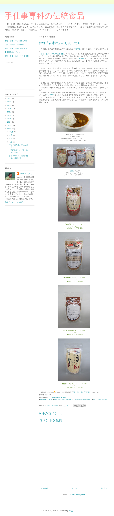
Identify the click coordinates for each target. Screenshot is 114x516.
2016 (9, 115)
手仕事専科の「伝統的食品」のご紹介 (18, 157)
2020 (9, 102)
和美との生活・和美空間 (100, 399)
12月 (11, 132)
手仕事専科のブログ (46, 399)
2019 (9, 105)
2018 (9, 109)
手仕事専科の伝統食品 (44, 15)
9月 (11, 135)
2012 (9, 125)
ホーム (74, 488)
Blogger (71, 511)
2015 (9, 119)
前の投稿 (103, 488)
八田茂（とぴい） (26, 174)
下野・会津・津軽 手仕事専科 (52, 54)
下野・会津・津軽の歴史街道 (82, 399)
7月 (11, 142)
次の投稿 (44, 488)
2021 (9, 98)
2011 (9, 129)
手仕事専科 (50, 95)
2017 (9, 112)
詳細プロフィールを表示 (14, 202)
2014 (9, 122)
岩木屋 (77, 49)
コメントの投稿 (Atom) (76, 494)
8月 (11, 139)
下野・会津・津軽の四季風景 (62, 399)
